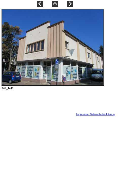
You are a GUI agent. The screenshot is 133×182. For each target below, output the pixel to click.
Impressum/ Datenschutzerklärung (95, 114)
